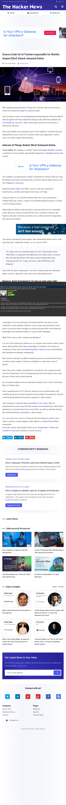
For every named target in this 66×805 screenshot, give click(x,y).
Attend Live (11, 475)
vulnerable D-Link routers (38, 403)
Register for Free (13, 505)
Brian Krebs (15, 189)
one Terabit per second (11, 123)
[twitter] (7, 696)
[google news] (58, 696)
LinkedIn (5, 431)
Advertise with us (8, 712)
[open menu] (62, 6)
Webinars (55, 13)
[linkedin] (17, 696)
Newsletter (32, 13)
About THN (6, 709)
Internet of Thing (25, 108)
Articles (61, 587)
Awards (36, 712)
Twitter (52, 427)
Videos (54, 587)
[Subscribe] (57, 672)
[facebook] (48, 696)
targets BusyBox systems (52, 150)
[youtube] (28, 696)
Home (11, 13)
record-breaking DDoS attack (32, 349)
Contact (5, 715)
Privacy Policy (38, 715)
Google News (42, 427)
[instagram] (38, 696)
